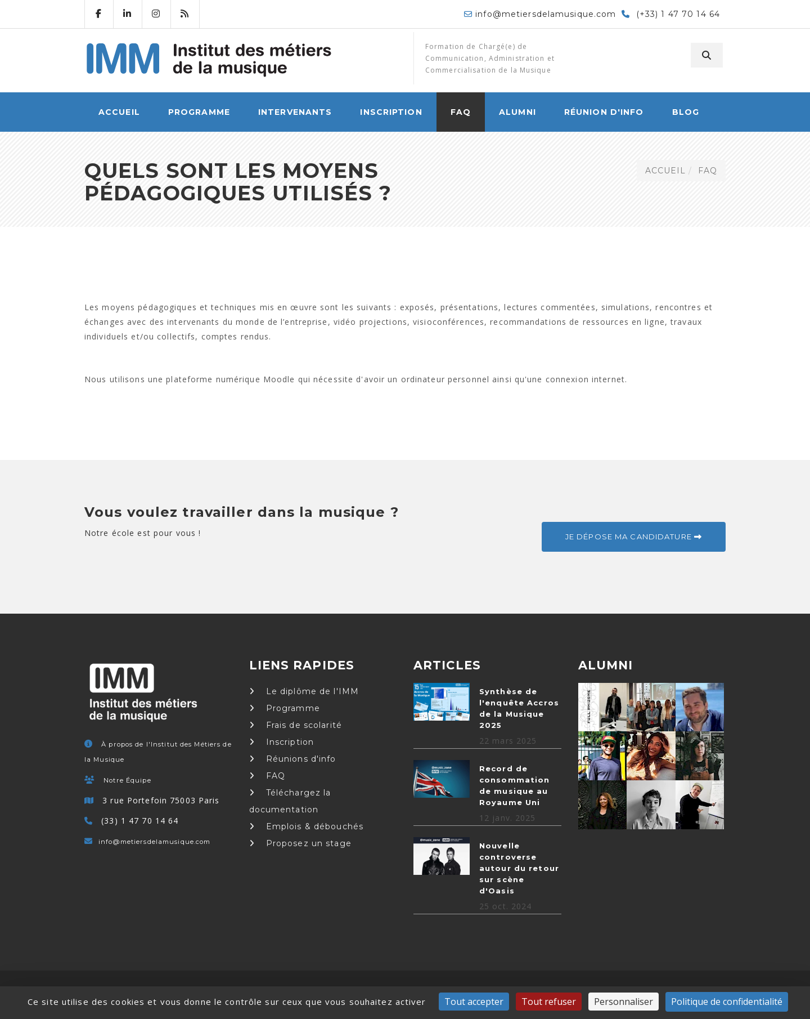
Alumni (517, 112)
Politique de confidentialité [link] (726, 1001)
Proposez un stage (300, 843)
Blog (685, 112)
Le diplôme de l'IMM (304, 691)
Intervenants (295, 112)
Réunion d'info (604, 112)
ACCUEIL (119, 112)
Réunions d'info (292, 759)
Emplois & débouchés (306, 826)
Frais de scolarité (295, 725)
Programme (199, 112)
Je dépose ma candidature (633, 536)
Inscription (391, 112)
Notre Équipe (127, 780)
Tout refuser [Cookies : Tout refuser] (548, 1001)
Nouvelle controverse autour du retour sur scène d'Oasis (519, 868)
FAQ (461, 112)
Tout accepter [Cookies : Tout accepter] (473, 1001)
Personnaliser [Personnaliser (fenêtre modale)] (623, 1001)
